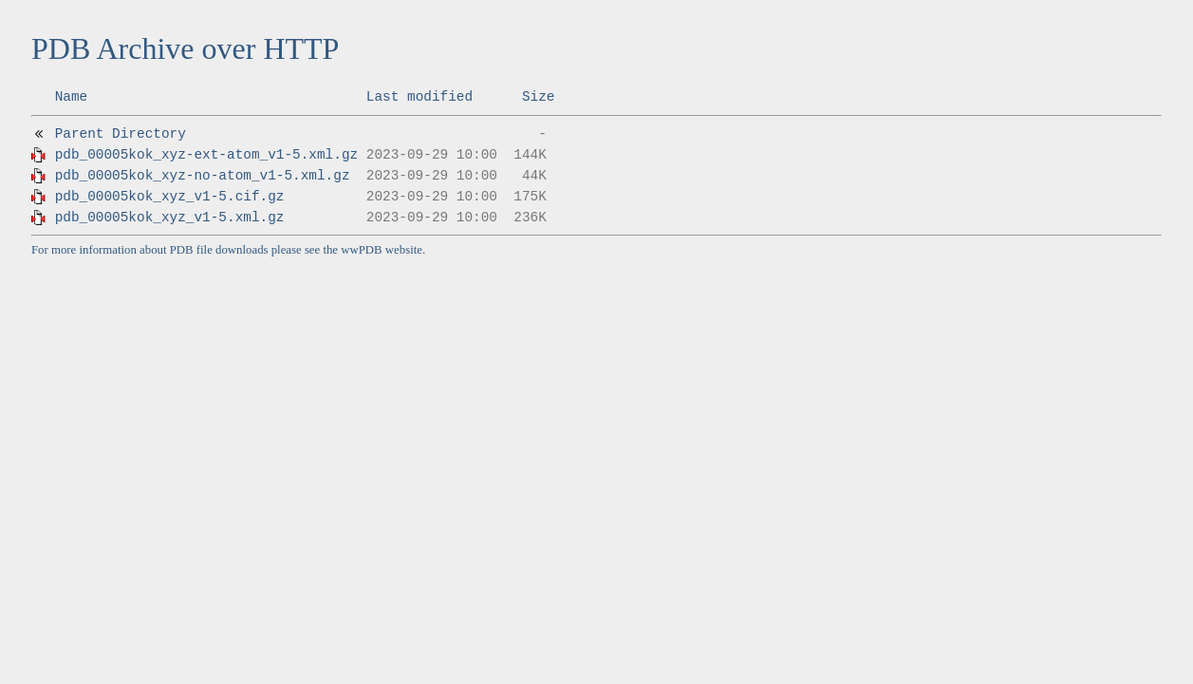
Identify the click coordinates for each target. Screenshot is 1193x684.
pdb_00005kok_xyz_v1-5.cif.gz (170, 196)
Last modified (419, 96)
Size (538, 96)
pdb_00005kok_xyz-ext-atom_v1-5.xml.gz (207, 154)
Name (71, 96)
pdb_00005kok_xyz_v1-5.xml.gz (170, 217)
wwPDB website (381, 249)
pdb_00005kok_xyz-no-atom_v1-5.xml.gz (202, 175)
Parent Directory (120, 134)
